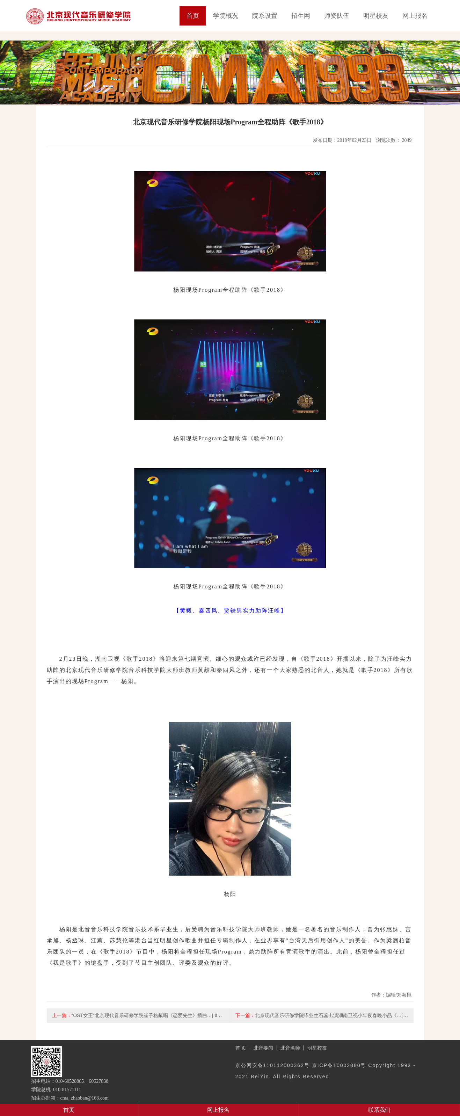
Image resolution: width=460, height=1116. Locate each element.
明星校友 (375, 15)
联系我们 (379, 1110)
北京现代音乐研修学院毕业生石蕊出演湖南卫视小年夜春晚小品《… (328, 1015)
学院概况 (225, 15)
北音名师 (290, 1048)
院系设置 (264, 15)
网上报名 (415, 15)
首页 (193, 15)
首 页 (241, 1048)
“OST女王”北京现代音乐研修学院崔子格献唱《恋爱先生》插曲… (142, 1015)
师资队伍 (336, 15)
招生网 (300, 15)
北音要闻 (263, 1048)
